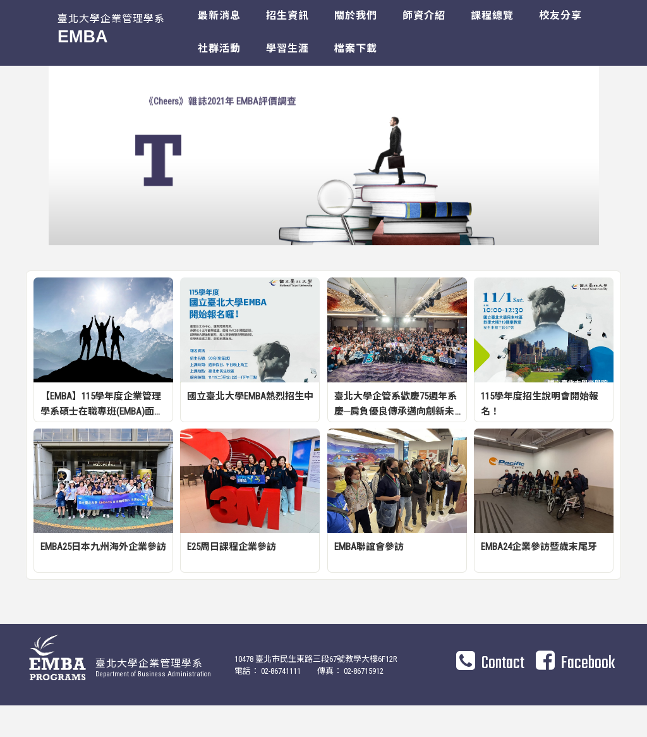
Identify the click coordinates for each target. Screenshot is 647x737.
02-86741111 (281, 702)
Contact (490, 695)
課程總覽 (492, 15)
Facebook (575, 695)
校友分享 (560, 15)
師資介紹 (423, 15)
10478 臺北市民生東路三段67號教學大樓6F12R (316, 690)
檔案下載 (355, 48)
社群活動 (219, 48)
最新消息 (219, 15)
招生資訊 (287, 15)
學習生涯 (287, 48)
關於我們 (355, 15)
